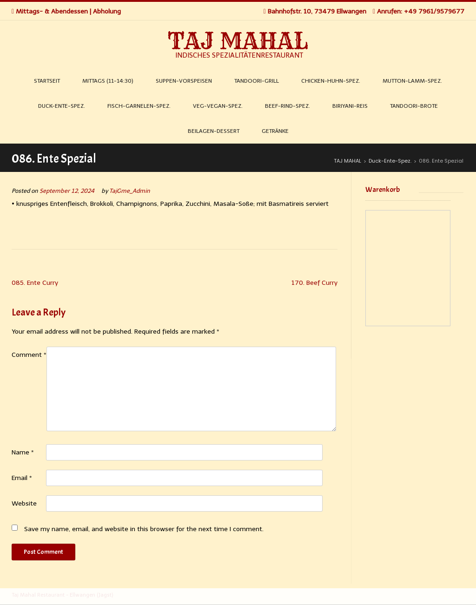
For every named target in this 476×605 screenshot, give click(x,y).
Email (22, 478)
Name (23, 452)
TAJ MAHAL (238, 41)
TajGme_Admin (129, 190)
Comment (29, 355)
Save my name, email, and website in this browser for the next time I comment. (144, 529)
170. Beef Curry (314, 283)
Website (24, 503)
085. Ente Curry (35, 283)
